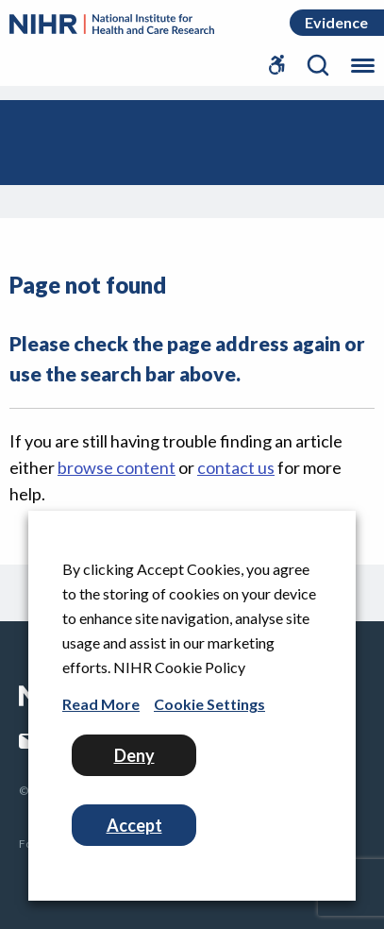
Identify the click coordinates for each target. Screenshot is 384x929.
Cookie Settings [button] (209, 704)
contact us (236, 467)
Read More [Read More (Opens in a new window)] (101, 704)
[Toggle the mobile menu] (363, 60)
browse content (116, 467)
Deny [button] (134, 755)
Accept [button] (134, 825)
